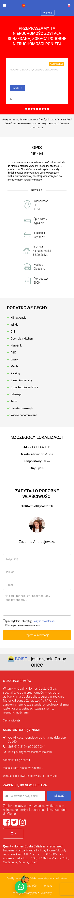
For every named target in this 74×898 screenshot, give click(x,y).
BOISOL (22, 658)
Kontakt (47, 885)
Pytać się (47, 12)
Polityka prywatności (43, 621)
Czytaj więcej (11, 720)
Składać (59, 795)
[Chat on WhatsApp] (21, 886)
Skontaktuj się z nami (16, 759)
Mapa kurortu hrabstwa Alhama (23, 767)
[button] (13, 833)
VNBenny (46, 893)
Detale (17, 88)
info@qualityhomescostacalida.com (30, 752)
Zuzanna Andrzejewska (25, 99)
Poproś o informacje (37, 635)
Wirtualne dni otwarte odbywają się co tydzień (31, 775)
